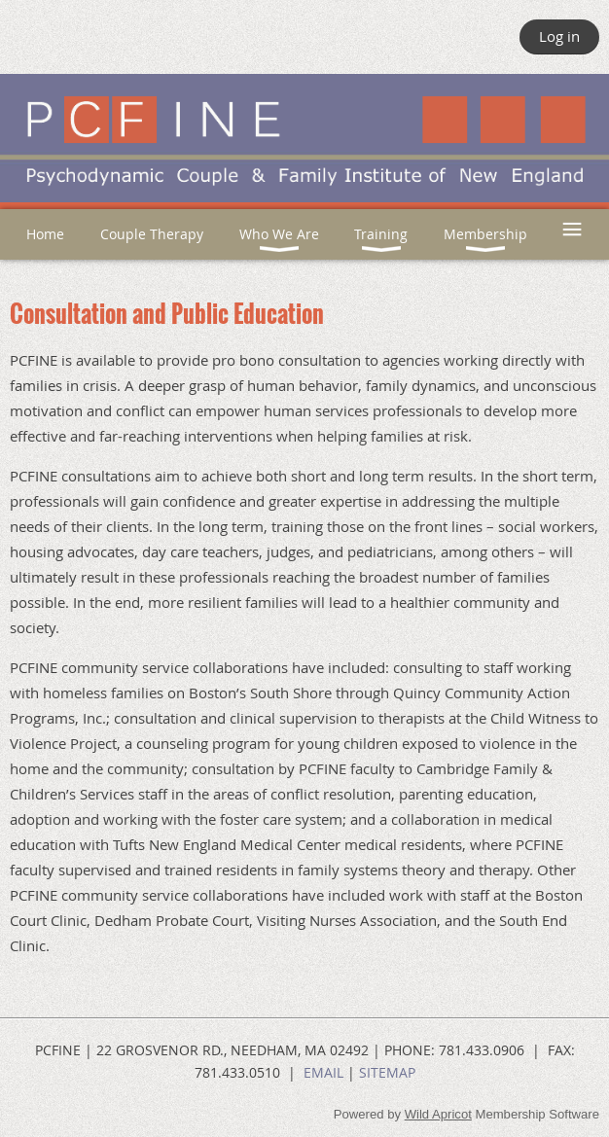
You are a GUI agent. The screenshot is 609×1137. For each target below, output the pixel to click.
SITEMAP (387, 1072)
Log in (559, 36)
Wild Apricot (438, 1114)
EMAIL (323, 1072)
